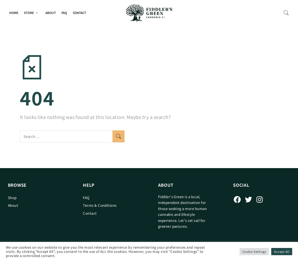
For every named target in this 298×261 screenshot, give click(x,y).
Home (13, 12)
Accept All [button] (281, 251)
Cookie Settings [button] (254, 251)
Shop (12, 197)
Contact (79, 12)
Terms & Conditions (100, 205)
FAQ (64, 12)
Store (29, 12)
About (50, 12)
